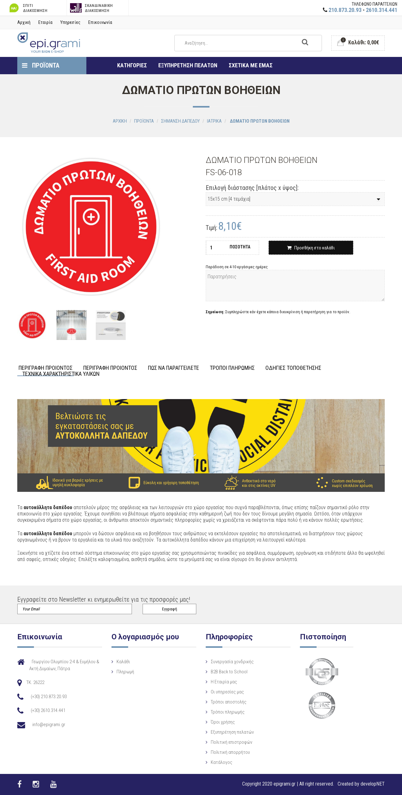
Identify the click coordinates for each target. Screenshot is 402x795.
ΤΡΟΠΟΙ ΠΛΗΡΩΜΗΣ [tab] (232, 368)
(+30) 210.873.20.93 (49, 696)
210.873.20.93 (345, 10)
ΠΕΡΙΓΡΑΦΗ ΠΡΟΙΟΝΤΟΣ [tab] (46, 368)
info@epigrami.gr (48, 724)
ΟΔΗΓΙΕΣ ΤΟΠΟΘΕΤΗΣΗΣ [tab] (293, 368)
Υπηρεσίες (70, 22)
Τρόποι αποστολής (229, 702)
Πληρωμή (125, 672)
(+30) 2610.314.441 (48, 710)
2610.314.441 (381, 10)
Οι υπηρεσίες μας (227, 692)
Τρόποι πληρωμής (228, 712)
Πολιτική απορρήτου (230, 752)
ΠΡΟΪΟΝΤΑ (40, 65)
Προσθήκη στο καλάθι (311, 248)
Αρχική (23, 22)
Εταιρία (45, 22)
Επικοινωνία (100, 22)
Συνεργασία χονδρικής (232, 661)
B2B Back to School (229, 672)
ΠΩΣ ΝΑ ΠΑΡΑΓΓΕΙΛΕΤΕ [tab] (173, 368)
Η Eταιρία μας (224, 682)
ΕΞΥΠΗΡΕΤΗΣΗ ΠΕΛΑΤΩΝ (187, 65)
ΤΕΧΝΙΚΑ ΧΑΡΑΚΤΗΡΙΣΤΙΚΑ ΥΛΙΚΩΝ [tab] (61, 374)
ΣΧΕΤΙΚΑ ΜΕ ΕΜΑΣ (251, 65)
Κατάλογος (221, 762)
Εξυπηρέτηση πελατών (232, 732)
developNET (373, 784)
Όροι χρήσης (223, 722)
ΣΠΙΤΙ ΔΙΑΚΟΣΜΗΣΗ (27, 8)
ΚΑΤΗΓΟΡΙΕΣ (132, 65)
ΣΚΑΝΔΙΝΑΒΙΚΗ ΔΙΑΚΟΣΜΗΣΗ (91, 8)
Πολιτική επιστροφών (231, 742)
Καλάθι (123, 661)
